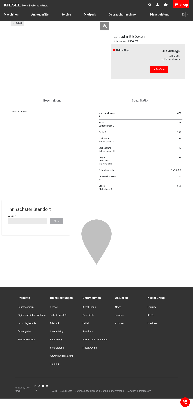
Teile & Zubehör (58, 326)
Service (66, 14)
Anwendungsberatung (61, 367)
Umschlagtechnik (27, 334)
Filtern (57, 233)
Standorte (87, 342)
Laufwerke (32, 25)
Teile (21, 25)
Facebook (35, 397)
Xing (47, 397)
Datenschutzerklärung (86, 402)
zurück (19, 34)
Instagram (39, 397)
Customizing (56, 342)
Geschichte (88, 326)
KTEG (150, 326)
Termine (119, 326)
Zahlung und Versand (112, 402)
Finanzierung (57, 359)
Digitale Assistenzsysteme (32, 326)
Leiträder (45, 25)
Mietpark (90, 14)
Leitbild (86, 334)
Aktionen (119, 334)
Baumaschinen (26, 318)
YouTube (43, 397)
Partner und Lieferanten (95, 351)
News (118, 318)
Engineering (56, 351)
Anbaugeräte (24, 342)
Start (13, 25)
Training (54, 375)
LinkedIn (36, 401)
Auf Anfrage (159, 81)
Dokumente (66, 402)
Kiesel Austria (89, 359)
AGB (54, 402)
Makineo (152, 334)
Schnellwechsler (26, 351)
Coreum (151, 318)
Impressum (145, 402)
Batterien (131, 402)
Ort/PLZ (12, 228)
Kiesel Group (89, 318)
